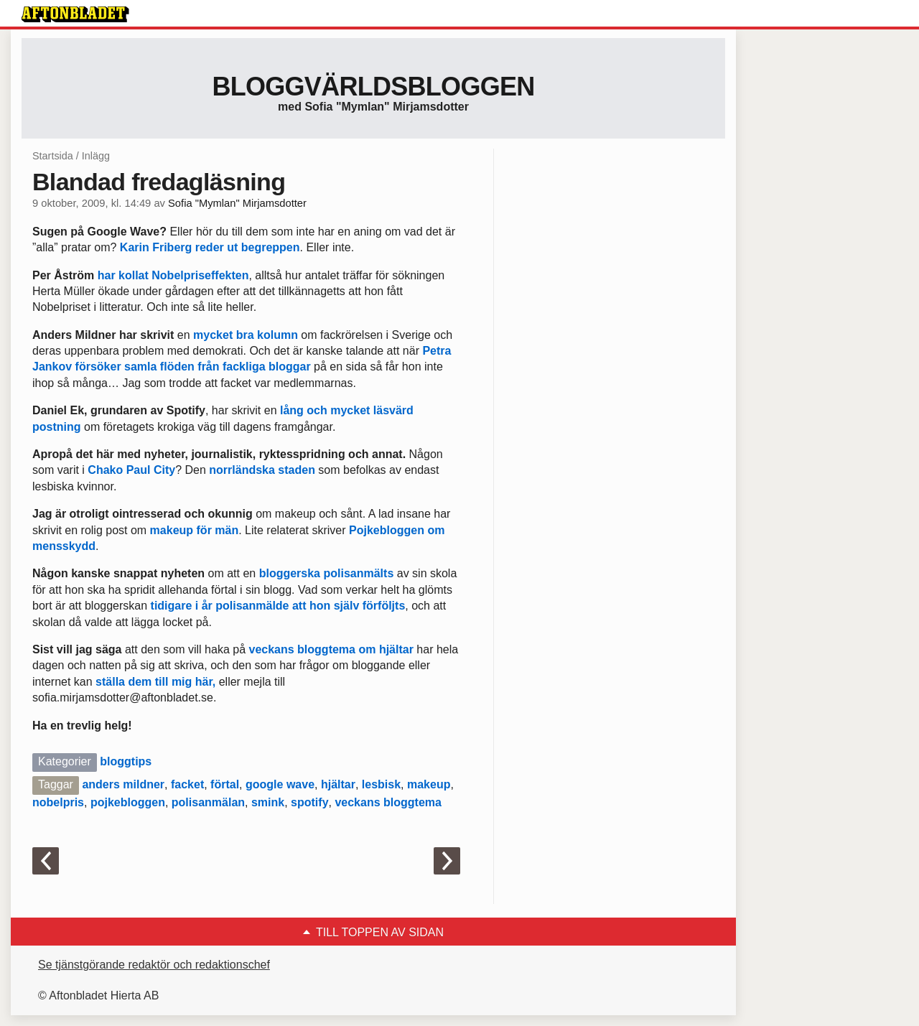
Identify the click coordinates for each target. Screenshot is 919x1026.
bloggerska (289, 573)
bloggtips (125, 761)
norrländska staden (262, 470)
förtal (224, 784)
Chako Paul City (131, 470)
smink (267, 802)
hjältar (338, 784)
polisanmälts (358, 573)
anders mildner (123, 784)
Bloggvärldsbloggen (373, 86)
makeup (428, 784)
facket (187, 784)
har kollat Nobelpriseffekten (173, 275)
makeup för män (194, 530)
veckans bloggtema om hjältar (330, 649)
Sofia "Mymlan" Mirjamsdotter (237, 203)
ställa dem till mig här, (157, 682)
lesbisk (381, 784)
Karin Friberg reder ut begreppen (210, 247)
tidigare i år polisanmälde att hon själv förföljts (278, 606)
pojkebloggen (127, 802)
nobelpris (58, 802)
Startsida (52, 156)
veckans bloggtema (388, 802)
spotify (309, 802)
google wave (280, 784)
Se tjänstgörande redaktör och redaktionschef (154, 965)
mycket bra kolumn (245, 335)
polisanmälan (208, 802)
